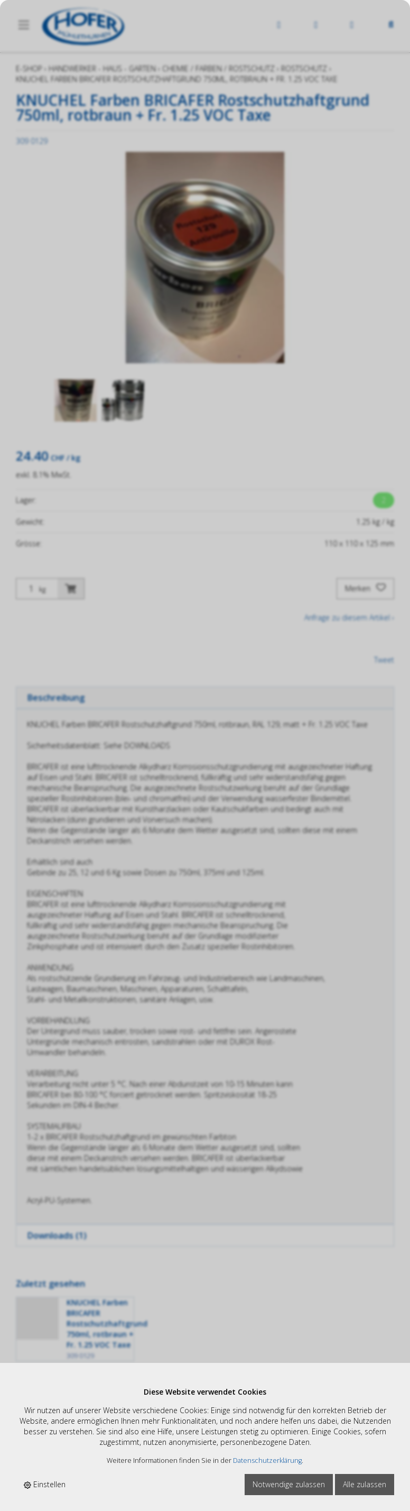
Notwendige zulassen (289, 1484)
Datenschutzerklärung (267, 1460)
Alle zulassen (364, 1484)
